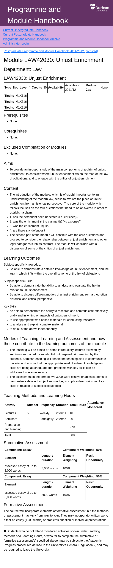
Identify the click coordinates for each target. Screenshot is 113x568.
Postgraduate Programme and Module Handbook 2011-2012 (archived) (51, 51)
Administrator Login (16, 43)
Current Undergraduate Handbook (25, 30)
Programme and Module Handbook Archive (31, 39)
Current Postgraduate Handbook (24, 34)
